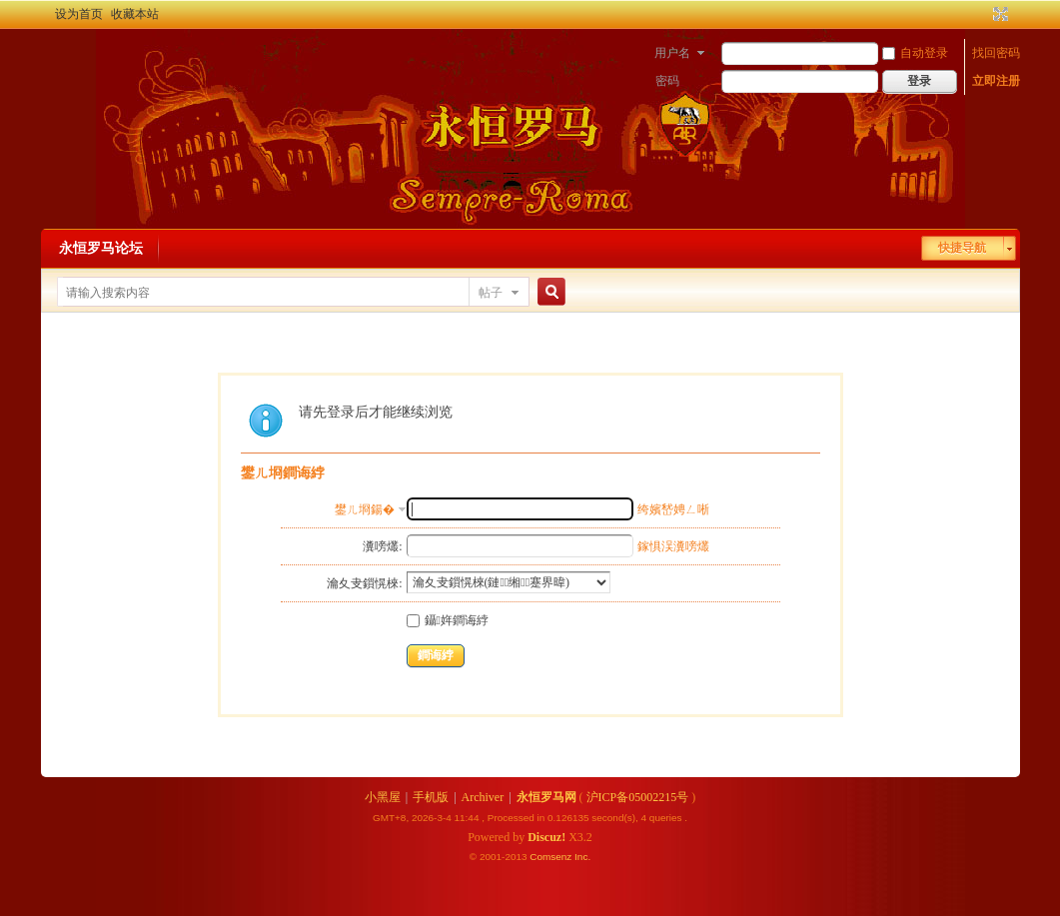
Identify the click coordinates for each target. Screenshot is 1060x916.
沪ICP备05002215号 (637, 797)
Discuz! (546, 837)
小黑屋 (383, 797)
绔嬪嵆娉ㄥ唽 (673, 509)
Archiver (483, 797)
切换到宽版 (998, 14)
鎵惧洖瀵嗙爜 (673, 546)
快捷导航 (962, 248)
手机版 (431, 797)
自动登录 (915, 53)
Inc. (582, 856)
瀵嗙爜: (382, 546)
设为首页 (79, 14)
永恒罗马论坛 (101, 248)
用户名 (672, 53)
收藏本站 (135, 14)
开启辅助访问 (982, 14)
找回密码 (996, 53)
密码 (667, 81)
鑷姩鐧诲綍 (448, 620)
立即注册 (996, 81)
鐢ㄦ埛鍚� (365, 509)
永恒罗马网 (546, 797)
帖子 (491, 293)
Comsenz (552, 856)
